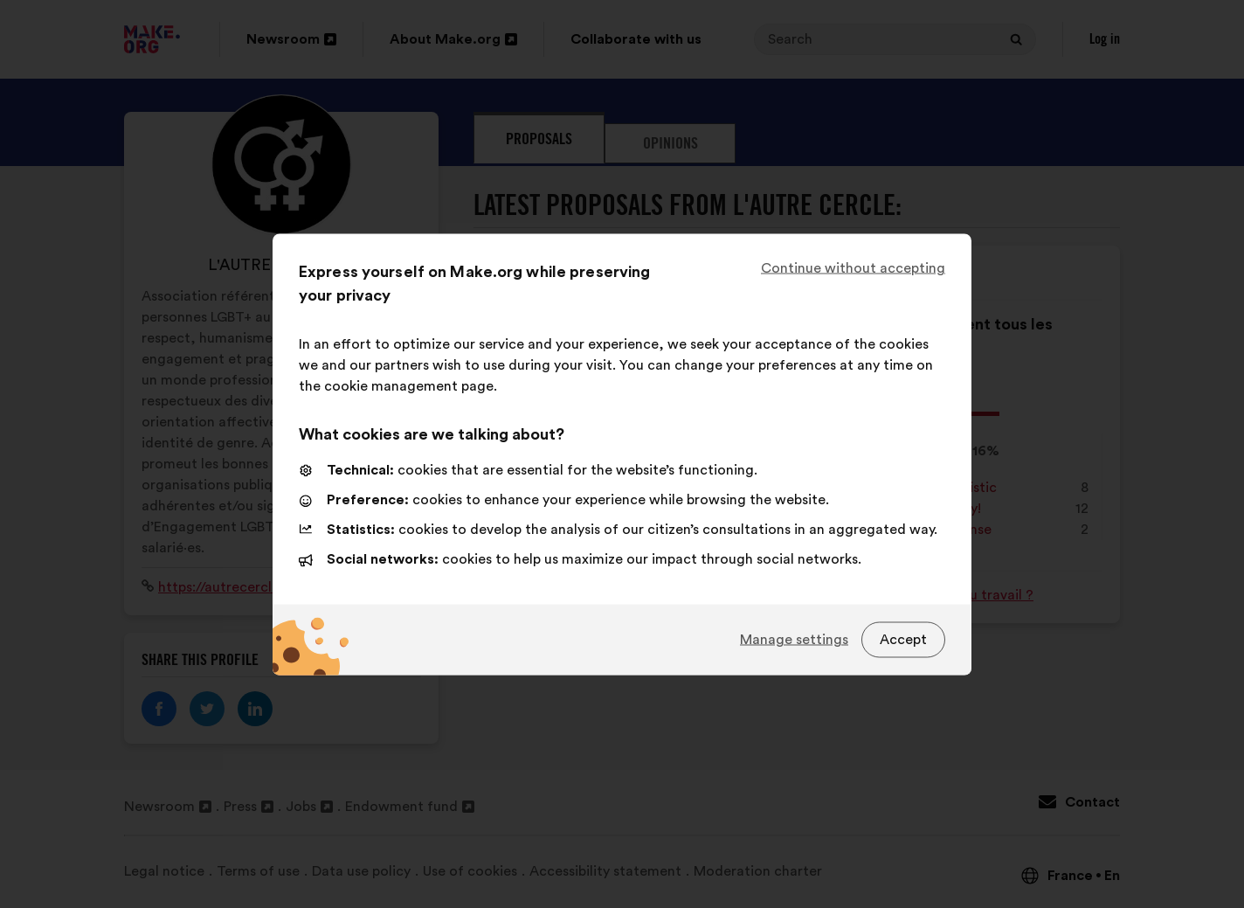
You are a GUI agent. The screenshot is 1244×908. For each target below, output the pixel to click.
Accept (903, 640)
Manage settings (794, 640)
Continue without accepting (853, 267)
